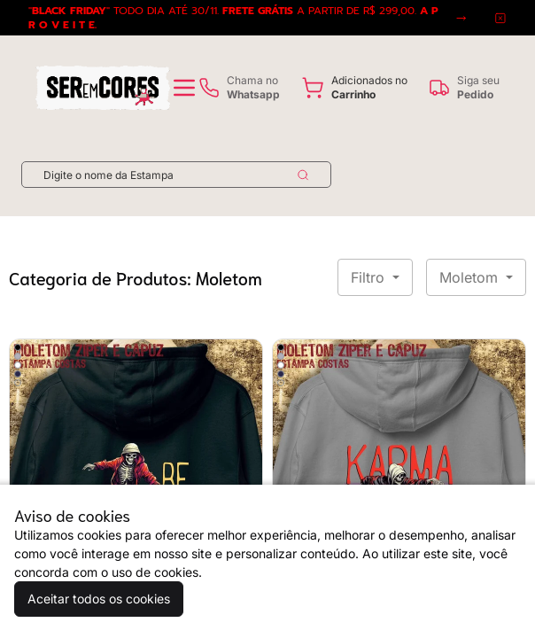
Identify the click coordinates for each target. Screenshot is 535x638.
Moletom (470, 277)
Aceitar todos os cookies (98, 598)
